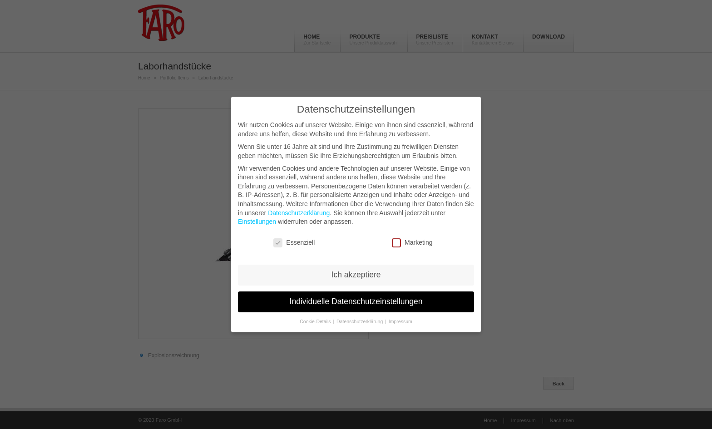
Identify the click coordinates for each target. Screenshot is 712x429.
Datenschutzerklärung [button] (360, 321)
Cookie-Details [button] (316, 321)
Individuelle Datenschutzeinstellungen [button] (356, 301)
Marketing (412, 242)
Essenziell (294, 242)
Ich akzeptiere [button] (356, 274)
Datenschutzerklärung (299, 213)
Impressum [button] (400, 321)
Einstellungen (257, 221)
